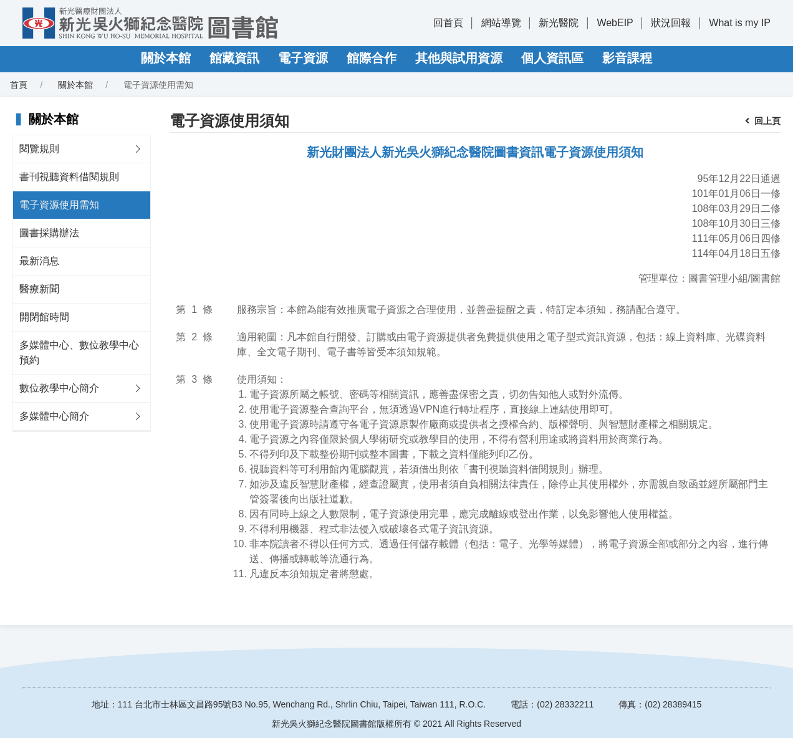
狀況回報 (671, 22)
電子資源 (303, 58)
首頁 (18, 85)
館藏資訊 (234, 58)
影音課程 (627, 58)
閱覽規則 (39, 148)
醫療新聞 (39, 289)
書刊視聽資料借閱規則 (69, 176)
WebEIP (615, 22)
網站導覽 (501, 22)
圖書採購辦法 (49, 233)
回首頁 (448, 22)
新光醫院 (559, 22)
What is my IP (740, 22)
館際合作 (371, 58)
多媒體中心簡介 (54, 416)
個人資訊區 (552, 58)
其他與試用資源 (458, 58)
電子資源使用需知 (59, 204)
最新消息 (39, 261)
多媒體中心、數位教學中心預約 (79, 352)
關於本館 (166, 58)
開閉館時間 (44, 317)
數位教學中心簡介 (59, 388)
